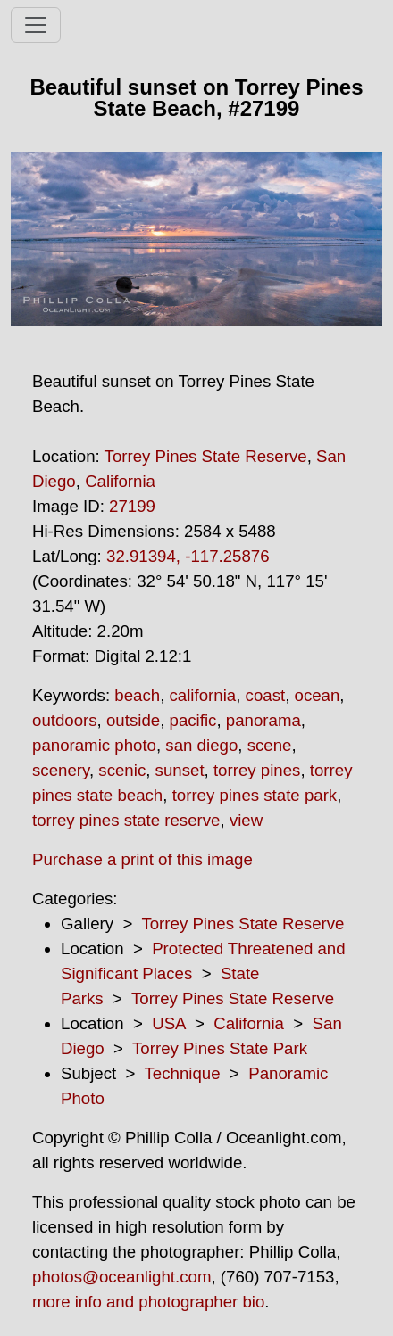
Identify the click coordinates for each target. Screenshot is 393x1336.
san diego (201, 745)
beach (137, 695)
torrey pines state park (255, 795)
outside (133, 720)
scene (269, 745)
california (203, 695)
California (120, 481)
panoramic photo (94, 745)
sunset (180, 770)
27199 (132, 506)
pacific (193, 720)
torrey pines (256, 770)
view (246, 820)
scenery (60, 770)
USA (168, 1023)
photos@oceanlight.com (121, 1276)
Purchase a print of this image (142, 859)
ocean (317, 695)
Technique (183, 1073)
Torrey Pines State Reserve (206, 456)
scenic (122, 770)
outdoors (64, 720)
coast (266, 695)
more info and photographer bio (148, 1301)
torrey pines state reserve (126, 820)
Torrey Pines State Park (219, 1048)
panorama (263, 720)
